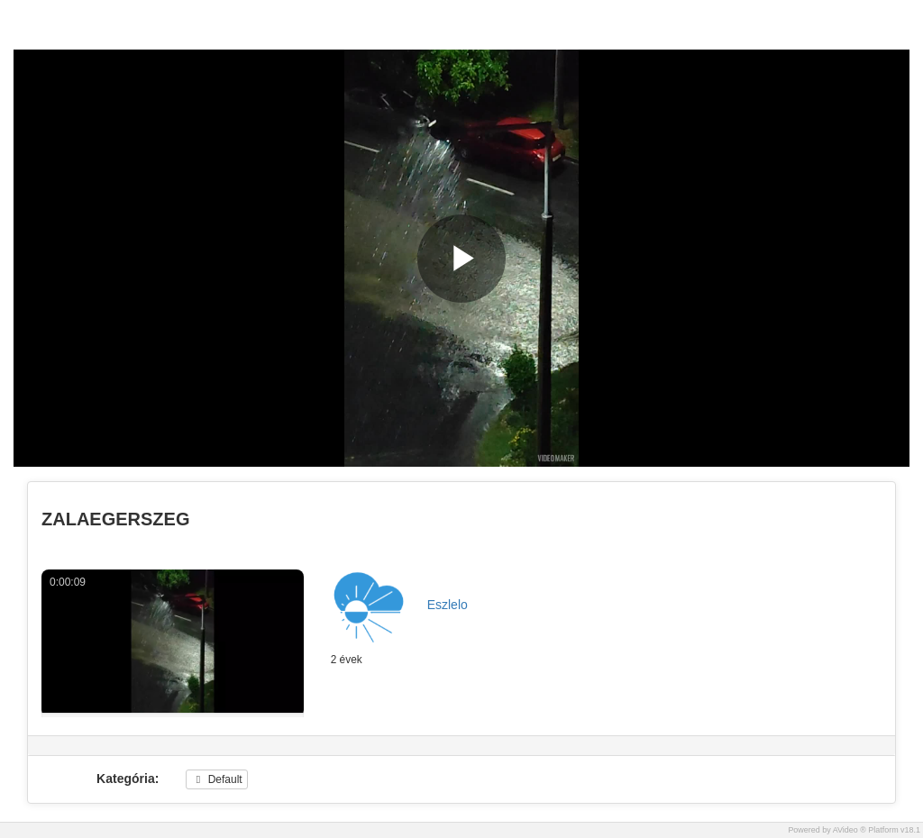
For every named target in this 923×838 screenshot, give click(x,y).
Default (216, 779)
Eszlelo (447, 604)
